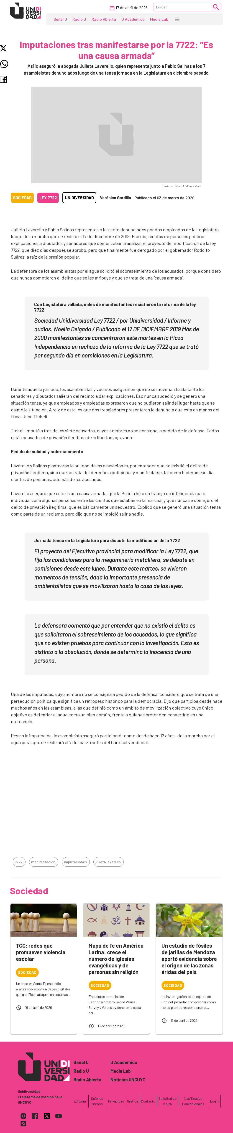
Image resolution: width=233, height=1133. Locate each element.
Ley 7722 (48, 197)
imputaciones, (76, 862)
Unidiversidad (79, 197)
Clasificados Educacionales (193, 1101)
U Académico (133, 19)
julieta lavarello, (108, 862)
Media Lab (159, 19)
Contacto (148, 1101)
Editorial (80, 1101)
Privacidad (116, 1101)
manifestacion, (43, 862)
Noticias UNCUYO (128, 1079)
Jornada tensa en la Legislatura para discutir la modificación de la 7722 (107, 540)
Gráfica (132, 1101)
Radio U (79, 19)
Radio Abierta (104, 19)
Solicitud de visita (167, 1101)
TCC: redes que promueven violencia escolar (40, 952)
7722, (19, 862)
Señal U (60, 19)
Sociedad (22, 197)
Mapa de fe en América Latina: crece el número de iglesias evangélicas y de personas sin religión (116, 958)
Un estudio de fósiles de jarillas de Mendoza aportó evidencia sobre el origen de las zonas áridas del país (189, 958)
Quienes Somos (97, 1101)
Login (214, 1101)
